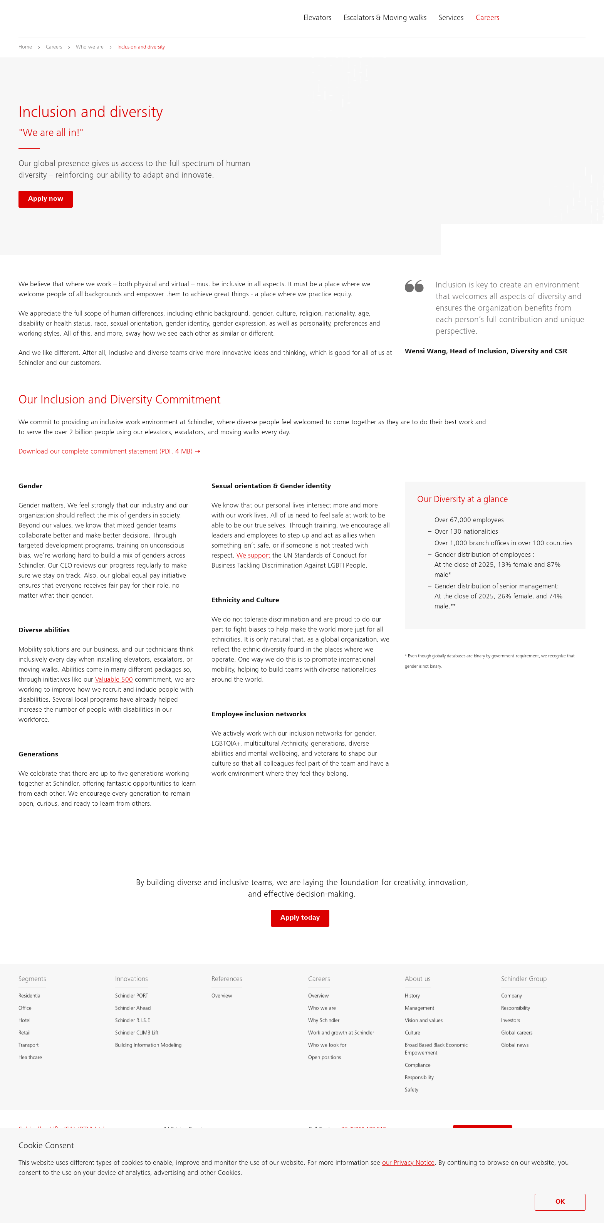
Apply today (300, 918)
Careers (487, 18)
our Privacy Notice (408, 1163)
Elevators (317, 18)
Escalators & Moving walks (385, 18)
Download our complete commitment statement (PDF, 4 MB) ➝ (109, 452)
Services (451, 18)
